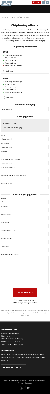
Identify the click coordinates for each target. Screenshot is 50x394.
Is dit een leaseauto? (8, 167)
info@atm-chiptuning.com (14, 344)
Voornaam (4, 206)
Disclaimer (28, 383)
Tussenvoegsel (6, 214)
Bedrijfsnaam (8, 230)
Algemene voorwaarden (37, 380)
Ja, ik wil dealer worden (12, 367)
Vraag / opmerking (10, 254)
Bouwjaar (4, 151)
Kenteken (7, 183)
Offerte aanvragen (25, 292)
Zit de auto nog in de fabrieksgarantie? (14, 175)
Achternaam (5, 222)
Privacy (20, 383)
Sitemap (24, 380)
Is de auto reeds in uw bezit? (10, 159)
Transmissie (5, 143)
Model (3, 135)
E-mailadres (5, 246)
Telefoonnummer (6, 238)
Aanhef (3, 198)
